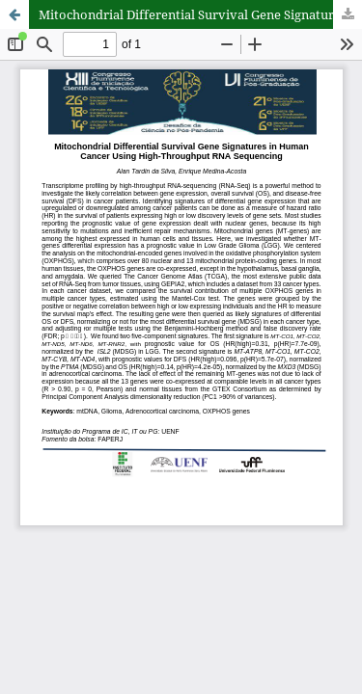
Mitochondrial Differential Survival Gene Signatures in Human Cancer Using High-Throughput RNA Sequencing (200, 14)
